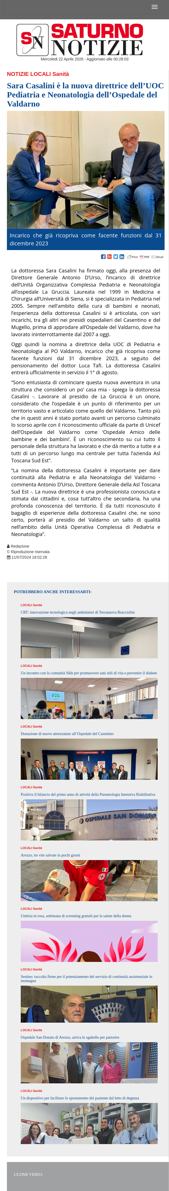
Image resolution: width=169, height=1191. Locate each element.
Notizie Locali (29, 74)
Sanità (60, 74)
